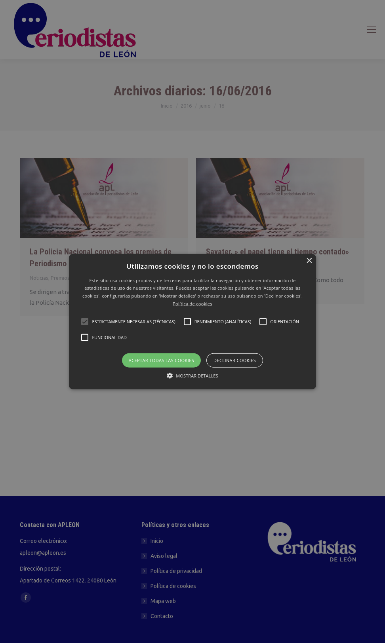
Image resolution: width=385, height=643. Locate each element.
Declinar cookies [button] (234, 360)
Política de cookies (192, 304)
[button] (192, 321)
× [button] (309, 261)
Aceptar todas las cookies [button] (161, 360)
